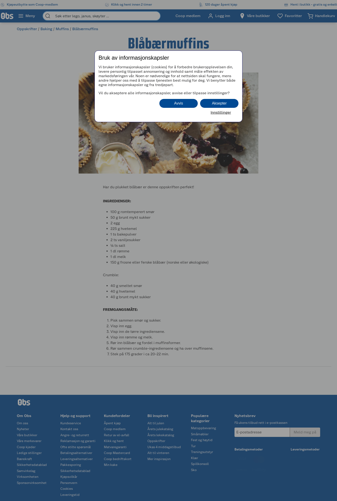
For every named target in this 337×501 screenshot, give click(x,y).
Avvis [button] (178, 103)
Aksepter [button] (219, 103)
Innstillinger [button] (221, 112)
